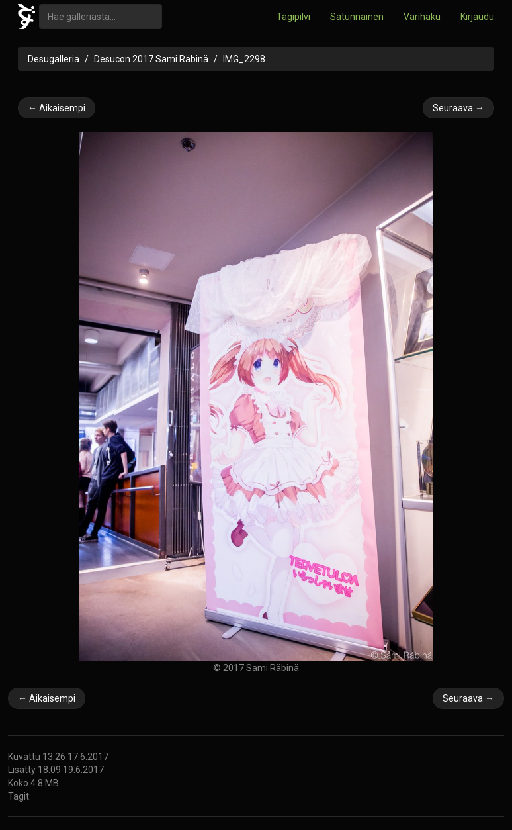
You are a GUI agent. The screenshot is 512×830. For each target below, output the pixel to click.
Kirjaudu (477, 16)
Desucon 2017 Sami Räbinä (151, 59)
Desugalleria (53, 59)
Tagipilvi (293, 16)
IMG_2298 (244, 59)
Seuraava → (458, 108)
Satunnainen (357, 16)
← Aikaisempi (56, 108)
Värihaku (422, 16)
